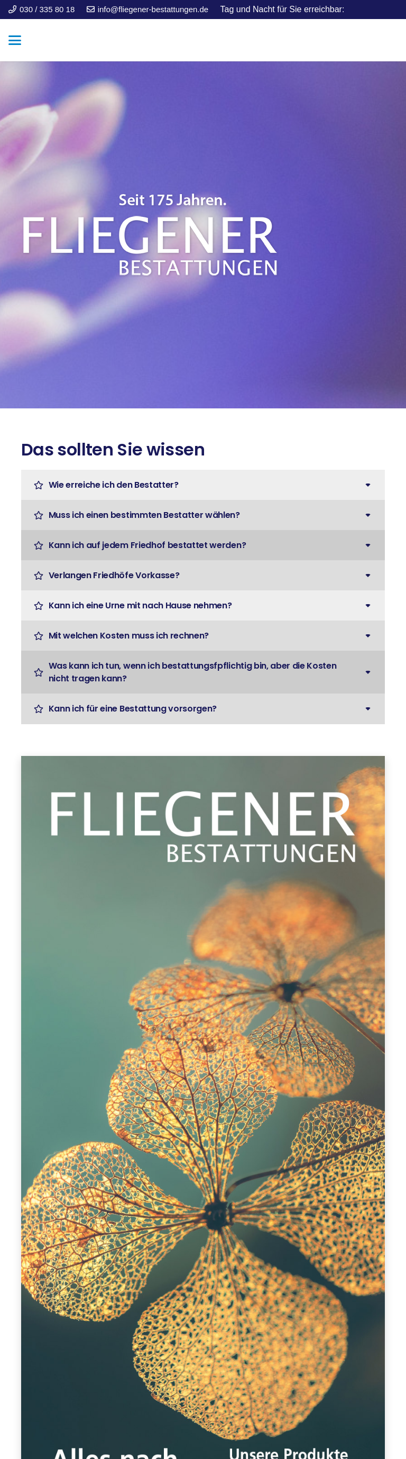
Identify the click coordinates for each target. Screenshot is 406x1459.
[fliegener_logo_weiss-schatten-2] (203, 235)
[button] (15, 40)
